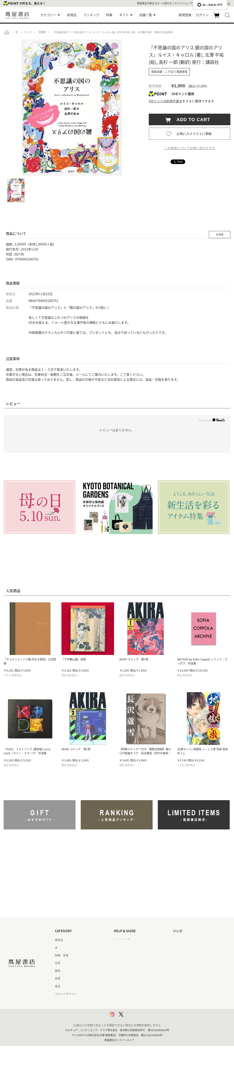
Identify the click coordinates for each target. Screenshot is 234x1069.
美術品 (59, 940)
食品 (57, 986)
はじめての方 (122, 940)
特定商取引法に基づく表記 (130, 986)
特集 (109, 14)
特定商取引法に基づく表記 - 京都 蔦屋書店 (140, 994)
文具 (57, 963)
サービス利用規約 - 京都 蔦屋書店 (134, 971)
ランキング (91, 14)
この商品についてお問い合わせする (189, 148)
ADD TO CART (191, 119)
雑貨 (57, 971)
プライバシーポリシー (127, 1002)
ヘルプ (118, 948)
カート (217, 18)
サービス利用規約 (125, 963)
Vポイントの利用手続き (165, 101)
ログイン (202, 14)
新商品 (72, 14)
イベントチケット (66, 994)
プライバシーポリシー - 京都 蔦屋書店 (137, 1009)
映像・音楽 (61, 955)
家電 (57, 978)
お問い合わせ (122, 955)
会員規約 (119, 978)
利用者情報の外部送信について (133, 1017)
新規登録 (185, 14)
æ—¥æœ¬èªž (209, 5)
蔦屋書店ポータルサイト (188, 940)
